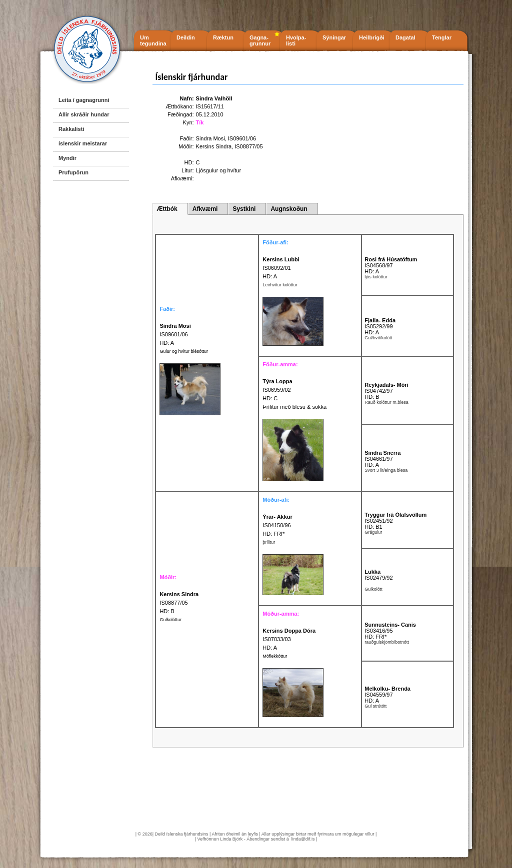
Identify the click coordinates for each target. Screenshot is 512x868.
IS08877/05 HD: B (179, 602)
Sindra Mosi (210, 138)
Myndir (67, 158)
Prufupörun (73, 172)
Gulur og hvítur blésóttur (184, 351)
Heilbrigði (371, 37)
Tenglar (442, 37)
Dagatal (406, 37)
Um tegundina (153, 40)
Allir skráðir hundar (83, 114)
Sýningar (334, 37)
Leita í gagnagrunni (83, 100)
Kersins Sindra (214, 146)
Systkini (244, 208)
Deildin (185, 37)
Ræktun (223, 37)
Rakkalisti (71, 129)
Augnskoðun (288, 208)
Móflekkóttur (274, 656)
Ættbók (166, 208)
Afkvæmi (205, 208)
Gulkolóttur (171, 619)
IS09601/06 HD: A (175, 334)
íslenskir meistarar (82, 143)
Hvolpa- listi (296, 40)
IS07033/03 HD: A (289, 639)
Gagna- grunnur (260, 40)
